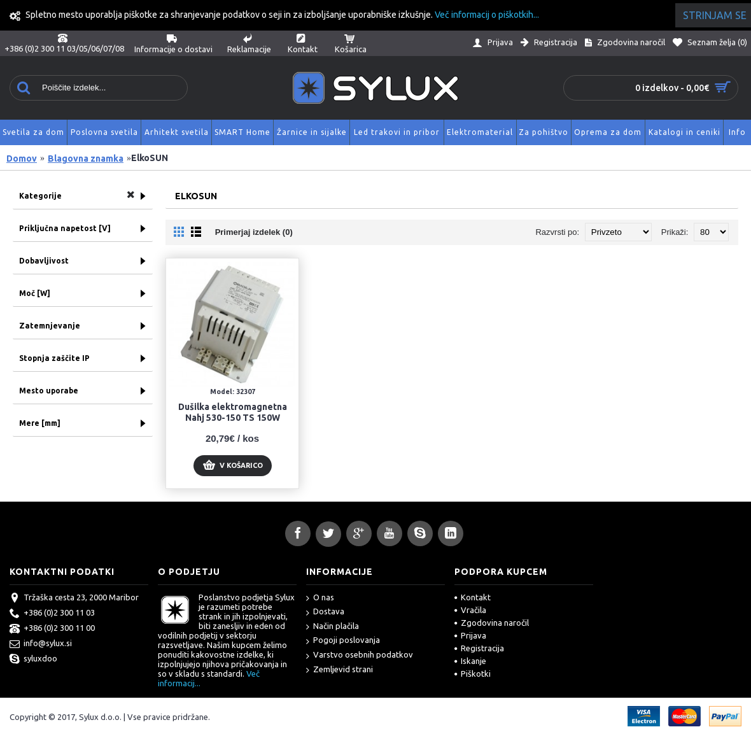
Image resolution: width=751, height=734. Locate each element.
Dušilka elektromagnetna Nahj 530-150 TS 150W (232, 412)
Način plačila (332, 626)
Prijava (470, 635)
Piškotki (472, 673)
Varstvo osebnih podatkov (359, 655)
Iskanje (470, 660)
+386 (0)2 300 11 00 (52, 629)
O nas (320, 598)
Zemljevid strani (339, 670)
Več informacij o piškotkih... (487, 15)
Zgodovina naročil (491, 622)
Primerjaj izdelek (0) (254, 232)
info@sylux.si (41, 644)
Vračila (470, 609)
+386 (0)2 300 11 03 (52, 613)
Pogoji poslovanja (343, 640)
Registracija (479, 648)
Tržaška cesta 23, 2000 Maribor (74, 598)
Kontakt (472, 597)
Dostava (325, 612)
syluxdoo (33, 659)
